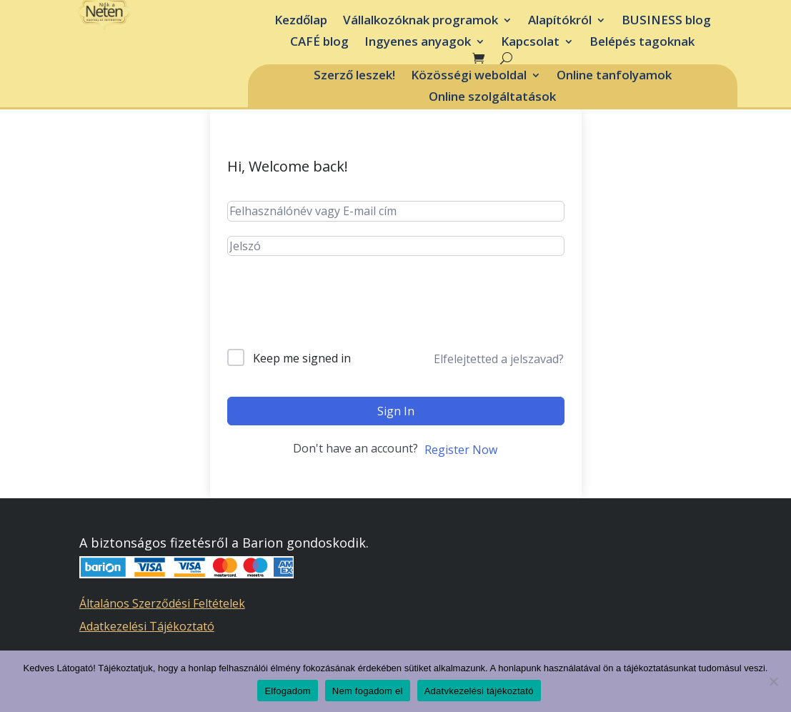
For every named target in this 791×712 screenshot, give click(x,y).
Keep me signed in (302, 358)
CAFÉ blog (319, 42)
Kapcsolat (530, 42)
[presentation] (335, 314)
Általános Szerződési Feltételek (162, 603)
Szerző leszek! (354, 76)
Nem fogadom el (367, 691)
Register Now (460, 450)
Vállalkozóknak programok (420, 21)
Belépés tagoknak (642, 42)
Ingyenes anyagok (417, 42)
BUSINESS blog (666, 21)
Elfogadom (287, 691)
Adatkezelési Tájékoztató (146, 626)
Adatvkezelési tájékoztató (479, 691)
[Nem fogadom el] (773, 681)
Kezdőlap (300, 21)
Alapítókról (560, 21)
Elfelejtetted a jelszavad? (499, 359)
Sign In (395, 411)
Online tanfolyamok (614, 76)
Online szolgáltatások (492, 98)
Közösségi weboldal (469, 76)
